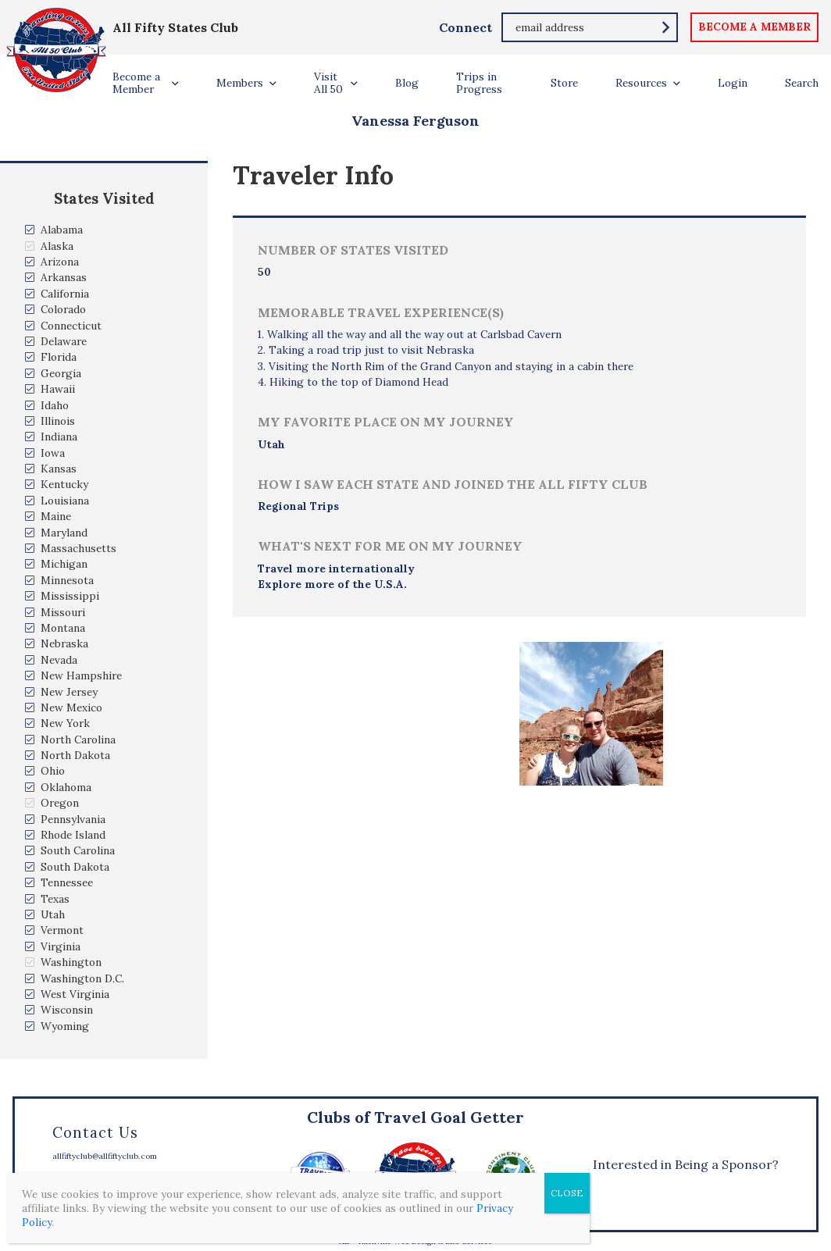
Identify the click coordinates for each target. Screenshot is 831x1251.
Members (239, 83)
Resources (641, 83)
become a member (754, 27)
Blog (407, 83)
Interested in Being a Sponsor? (686, 1164)
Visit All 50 (328, 83)
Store (564, 83)
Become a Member (136, 83)
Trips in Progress (479, 83)
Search (802, 83)
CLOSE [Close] (567, 1193)
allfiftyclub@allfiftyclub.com (104, 1156)
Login (732, 83)
